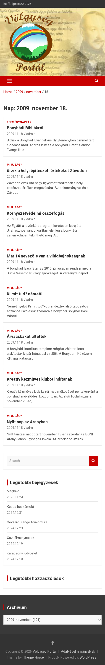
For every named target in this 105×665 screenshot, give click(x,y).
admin (30, 134)
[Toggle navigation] (9, 81)
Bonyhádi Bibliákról (25, 127)
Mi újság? (14, 164)
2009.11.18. (15, 134)
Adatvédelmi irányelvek (78, 651)
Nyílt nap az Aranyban (27, 421)
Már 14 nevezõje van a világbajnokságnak (46, 256)
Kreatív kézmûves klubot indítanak (39, 379)
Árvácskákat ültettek (27, 336)
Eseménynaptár (19, 122)
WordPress (88, 657)
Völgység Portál (44, 651)
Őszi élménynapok (20, 538)
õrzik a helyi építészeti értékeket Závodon (47, 170)
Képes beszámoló (20, 507)
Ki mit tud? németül (25, 293)
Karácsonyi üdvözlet (22, 553)
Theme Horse (33, 657)
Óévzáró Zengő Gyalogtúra (27, 522)
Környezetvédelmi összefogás (35, 213)
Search (93, 461)
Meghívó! (13, 491)
